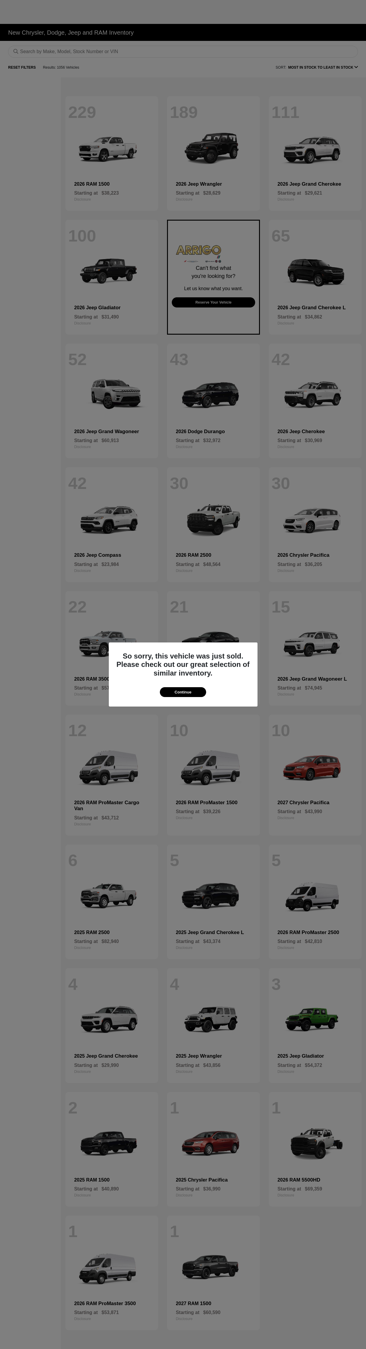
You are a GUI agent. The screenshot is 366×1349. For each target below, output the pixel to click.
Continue (182, 692)
